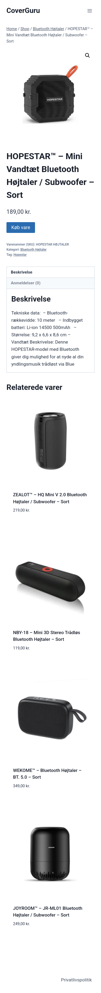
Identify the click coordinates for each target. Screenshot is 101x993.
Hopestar (20, 255)
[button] (87, 55)
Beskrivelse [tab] (21, 272)
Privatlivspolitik (76, 979)
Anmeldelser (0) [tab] (25, 283)
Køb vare (20, 227)
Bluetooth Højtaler (33, 249)
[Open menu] (90, 10)
